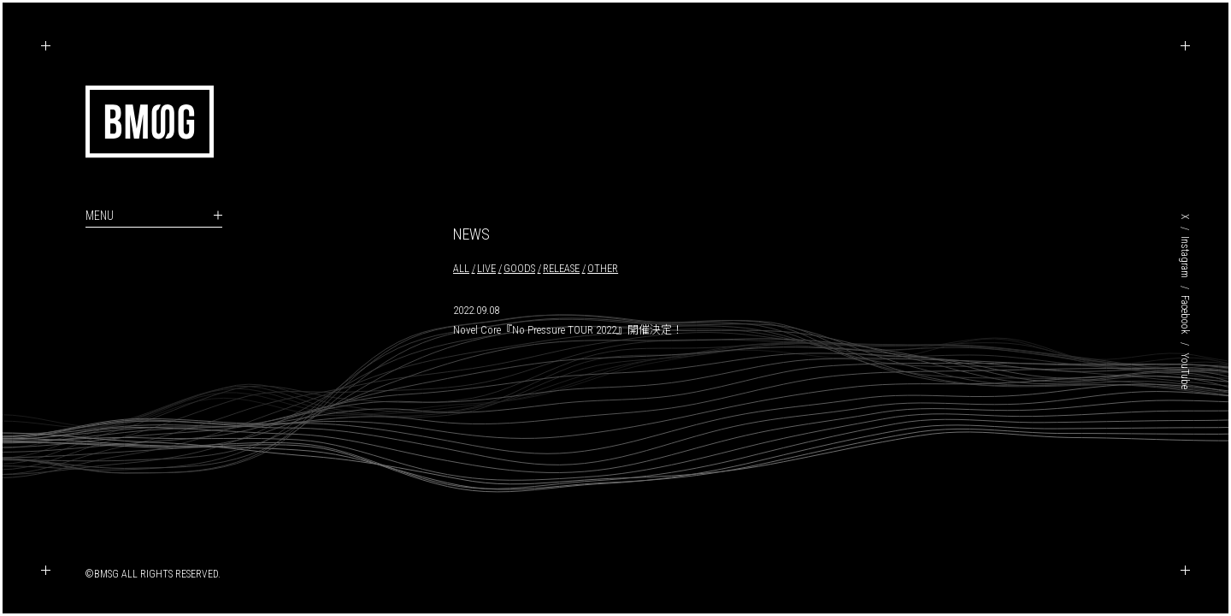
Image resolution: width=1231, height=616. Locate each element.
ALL (461, 268)
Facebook (1185, 315)
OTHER (602, 268)
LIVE (486, 268)
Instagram (1185, 257)
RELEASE (561, 268)
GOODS (519, 268)
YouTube (1185, 370)
